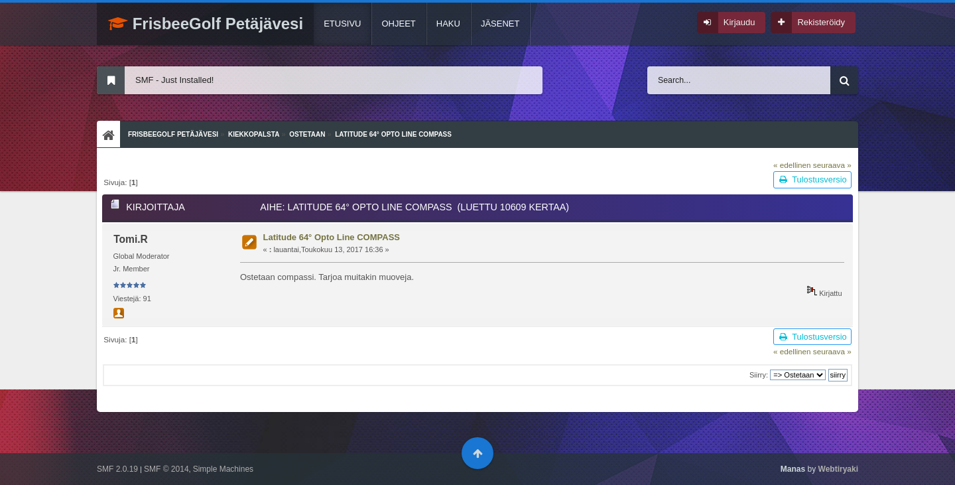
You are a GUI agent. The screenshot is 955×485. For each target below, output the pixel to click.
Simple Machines (223, 469)
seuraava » (832, 165)
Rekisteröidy (821, 22)
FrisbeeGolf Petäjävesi (205, 24)
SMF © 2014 (166, 469)
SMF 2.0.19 (117, 469)
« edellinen (792, 165)
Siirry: (758, 375)
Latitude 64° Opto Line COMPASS (331, 237)
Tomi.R (130, 239)
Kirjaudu (739, 22)
